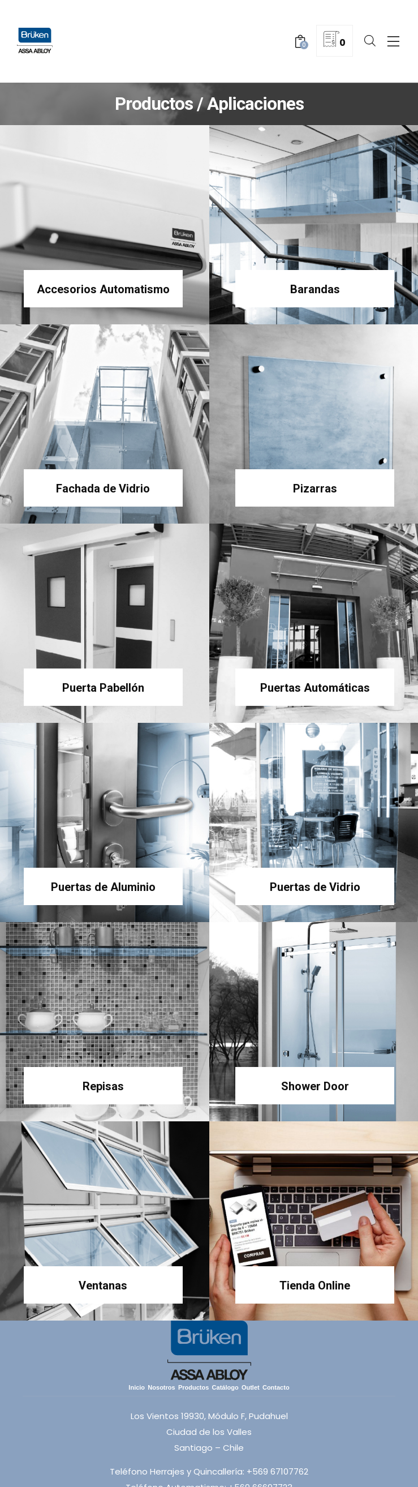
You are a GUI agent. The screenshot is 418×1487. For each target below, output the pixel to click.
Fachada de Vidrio (103, 488)
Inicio (136, 1387)
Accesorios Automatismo (103, 289)
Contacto (276, 1387)
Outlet (251, 1387)
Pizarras (315, 488)
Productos (193, 1387)
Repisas (103, 1086)
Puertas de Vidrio (315, 887)
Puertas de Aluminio (103, 887)
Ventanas (103, 1285)
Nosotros (161, 1387)
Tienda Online (314, 1285)
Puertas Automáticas (315, 688)
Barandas (315, 289)
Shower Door (315, 1086)
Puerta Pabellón (103, 688)
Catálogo (225, 1387)
